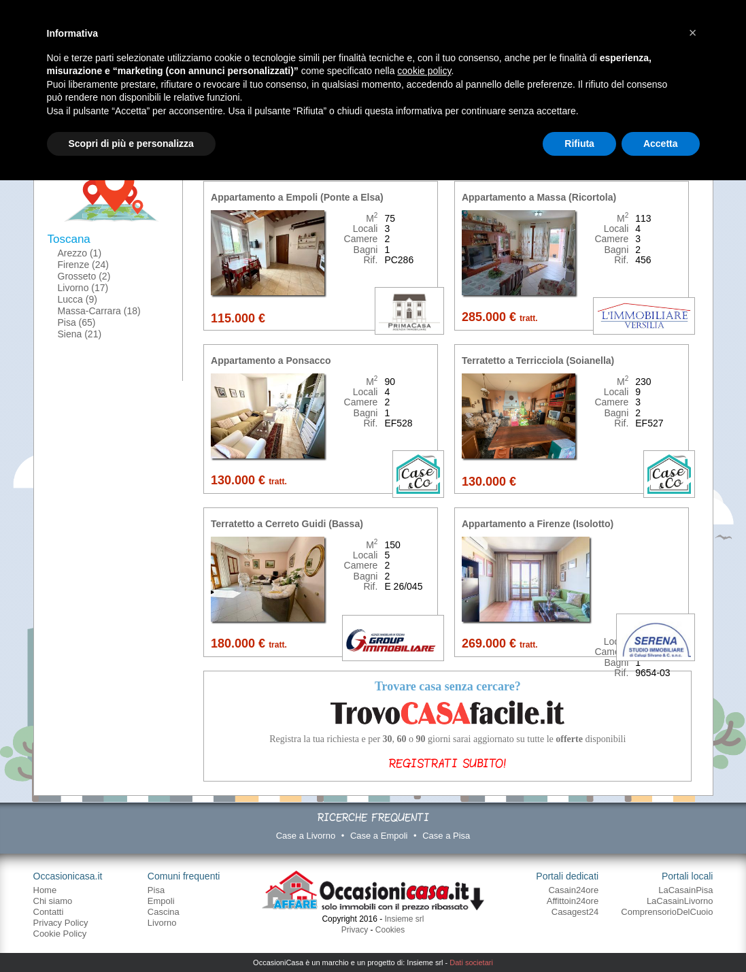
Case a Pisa (446, 836)
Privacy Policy (60, 923)
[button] (693, 33)
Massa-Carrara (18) (99, 310)
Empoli (161, 901)
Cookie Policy (60, 933)
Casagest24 (575, 912)
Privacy (354, 930)
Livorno (162, 923)
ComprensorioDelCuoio (667, 912)
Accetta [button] (660, 143)
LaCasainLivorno (680, 901)
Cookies (390, 930)
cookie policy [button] (424, 70)
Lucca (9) (77, 299)
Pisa (156, 890)
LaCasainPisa (685, 890)
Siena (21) (80, 334)
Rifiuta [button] (579, 143)
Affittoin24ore (572, 901)
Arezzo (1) (80, 253)
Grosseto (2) (84, 276)
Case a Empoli (379, 836)
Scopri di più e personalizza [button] (131, 143)
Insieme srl (404, 919)
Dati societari (471, 962)
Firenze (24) (83, 264)
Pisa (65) (77, 322)
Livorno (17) (83, 287)
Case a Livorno (305, 836)
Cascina (164, 912)
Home (45, 890)
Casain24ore (573, 890)
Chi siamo (53, 901)
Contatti (48, 912)
